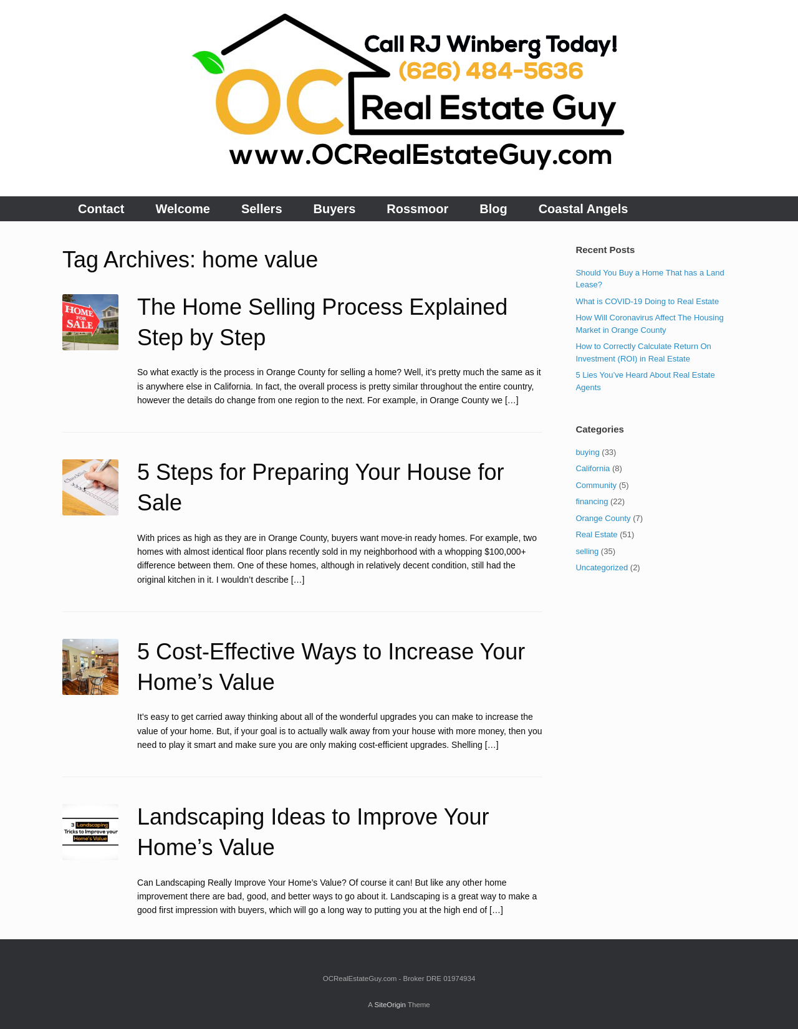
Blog (493, 209)
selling (586, 551)
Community (596, 485)
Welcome (182, 209)
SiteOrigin (390, 1004)
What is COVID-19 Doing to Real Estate (647, 301)
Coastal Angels (583, 209)
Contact (101, 209)
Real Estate (596, 534)
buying (587, 452)
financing (591, 501)
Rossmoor (417, 209)
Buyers (335, 209)
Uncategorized (601, 567)
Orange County (602, 518)
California (592, 468)
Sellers (261, 209)
